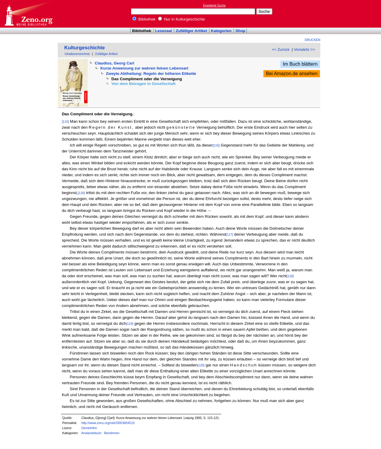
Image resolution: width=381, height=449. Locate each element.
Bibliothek (144, 19)
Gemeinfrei (89, 428)
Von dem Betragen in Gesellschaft (143, 83)
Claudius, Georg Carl (114, 63)
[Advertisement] (353, 13)
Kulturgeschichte (84, 48)
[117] (229, 234)
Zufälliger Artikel (191, 31)
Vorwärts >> (304, 49)
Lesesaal (163, 31)
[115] (65, 121)
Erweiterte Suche (214, 5)
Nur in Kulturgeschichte (181, 19)
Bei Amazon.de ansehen (291, 73)
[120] (200, 365)
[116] (81, 193)
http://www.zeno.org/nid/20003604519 (108, 423)
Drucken (313, 40)
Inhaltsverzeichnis (77, 54)
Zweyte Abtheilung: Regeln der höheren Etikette (151, 73)
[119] (129, 323)
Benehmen (112, 433)
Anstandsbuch (91, 433)
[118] (290, 276)
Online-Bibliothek (28, 14)
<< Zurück (281, 49)
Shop (240, 31)
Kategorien (221, 31)
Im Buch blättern (300, 64)
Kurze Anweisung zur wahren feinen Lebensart (144, 68)
